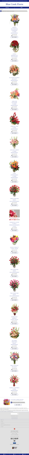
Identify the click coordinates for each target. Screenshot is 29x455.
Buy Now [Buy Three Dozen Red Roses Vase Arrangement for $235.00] (14, 205)
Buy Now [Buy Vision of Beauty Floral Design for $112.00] (14, 252)
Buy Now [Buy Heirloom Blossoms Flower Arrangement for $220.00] (14, 109)
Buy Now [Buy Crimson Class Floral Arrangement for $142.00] (14, 133)
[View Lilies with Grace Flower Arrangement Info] (14, 142)
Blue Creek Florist (14, 4)
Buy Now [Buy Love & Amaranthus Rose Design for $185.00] (14, 60)
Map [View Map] (14, 454)
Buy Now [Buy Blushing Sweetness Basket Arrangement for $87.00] (14, 348)
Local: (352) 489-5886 (14, 434)
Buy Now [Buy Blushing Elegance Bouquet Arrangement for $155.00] (14, 84)
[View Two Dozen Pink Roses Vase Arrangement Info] (14, 285)
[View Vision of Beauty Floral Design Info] (14, 239)
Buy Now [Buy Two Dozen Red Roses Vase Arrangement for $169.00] (14, 276)
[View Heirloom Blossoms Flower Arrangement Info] (14, 93)
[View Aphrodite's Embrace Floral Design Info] (14, 309)
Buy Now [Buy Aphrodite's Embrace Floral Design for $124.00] (14, 323)
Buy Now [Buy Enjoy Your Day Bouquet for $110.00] (14, 371)
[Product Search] (15, 414)
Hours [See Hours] (24, 454)
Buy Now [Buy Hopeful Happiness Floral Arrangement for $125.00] (14, 394)
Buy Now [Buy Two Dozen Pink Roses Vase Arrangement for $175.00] (14, 300)
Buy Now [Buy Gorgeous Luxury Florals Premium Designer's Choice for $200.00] (14, 230)
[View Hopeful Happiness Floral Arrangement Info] (14, 380)
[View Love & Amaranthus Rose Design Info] (14, 46)
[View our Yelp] (14, 429)
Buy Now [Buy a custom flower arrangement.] (18, 404)
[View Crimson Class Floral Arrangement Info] (14, 118)
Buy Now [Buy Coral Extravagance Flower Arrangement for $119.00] (14, 181)
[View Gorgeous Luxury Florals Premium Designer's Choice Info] (14, 214)
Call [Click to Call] (5, 454)
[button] (14, 443)
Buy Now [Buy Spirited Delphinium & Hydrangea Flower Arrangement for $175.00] (14, 37)
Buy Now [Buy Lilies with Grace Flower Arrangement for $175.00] (14, 156)
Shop (7, 7)
